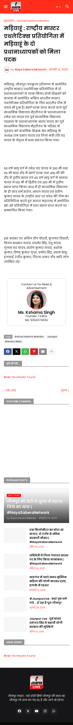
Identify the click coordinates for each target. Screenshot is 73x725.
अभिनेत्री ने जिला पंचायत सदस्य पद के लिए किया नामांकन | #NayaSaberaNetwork (48, 559)
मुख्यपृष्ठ (9, 21)
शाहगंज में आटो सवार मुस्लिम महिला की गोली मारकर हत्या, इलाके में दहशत (48, 581)
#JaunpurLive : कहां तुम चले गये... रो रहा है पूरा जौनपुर (48, 601)
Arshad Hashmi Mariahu (33, 21)
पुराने (64, 390)
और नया (11, 390)
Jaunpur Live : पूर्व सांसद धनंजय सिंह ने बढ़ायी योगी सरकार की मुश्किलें (45, 623)
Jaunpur (52, 336)
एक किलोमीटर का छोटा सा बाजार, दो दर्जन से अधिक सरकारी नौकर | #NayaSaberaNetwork (46, 536)
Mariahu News (13, 341)
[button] (5, 6)
